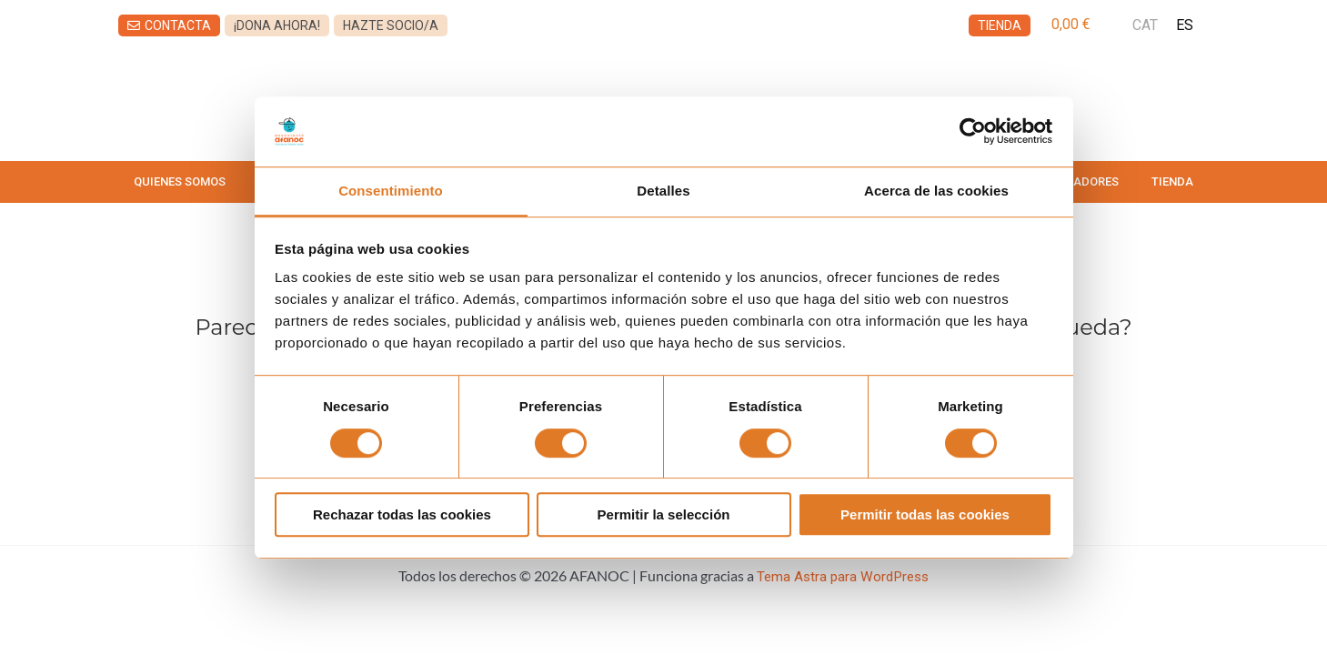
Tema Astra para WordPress (842, 576)
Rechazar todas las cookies (402, 516)
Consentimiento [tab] (390, 190)
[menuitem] (1145, 25)
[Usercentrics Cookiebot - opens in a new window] (972, 130)
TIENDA (1172, 181)
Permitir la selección (664, 516)
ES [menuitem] (1184, 25)
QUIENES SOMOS (180, 181)
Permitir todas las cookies (925, 516)
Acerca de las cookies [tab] (936, 190)
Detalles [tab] (663, 190)
